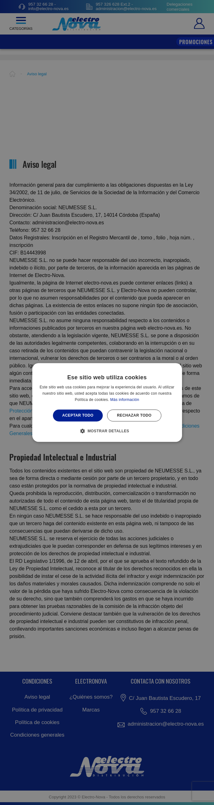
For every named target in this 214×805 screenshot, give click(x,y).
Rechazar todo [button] (134, 415)
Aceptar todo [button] (77, 415)
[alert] (107, 402)
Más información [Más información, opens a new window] (124, 399)
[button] (107, 431)
